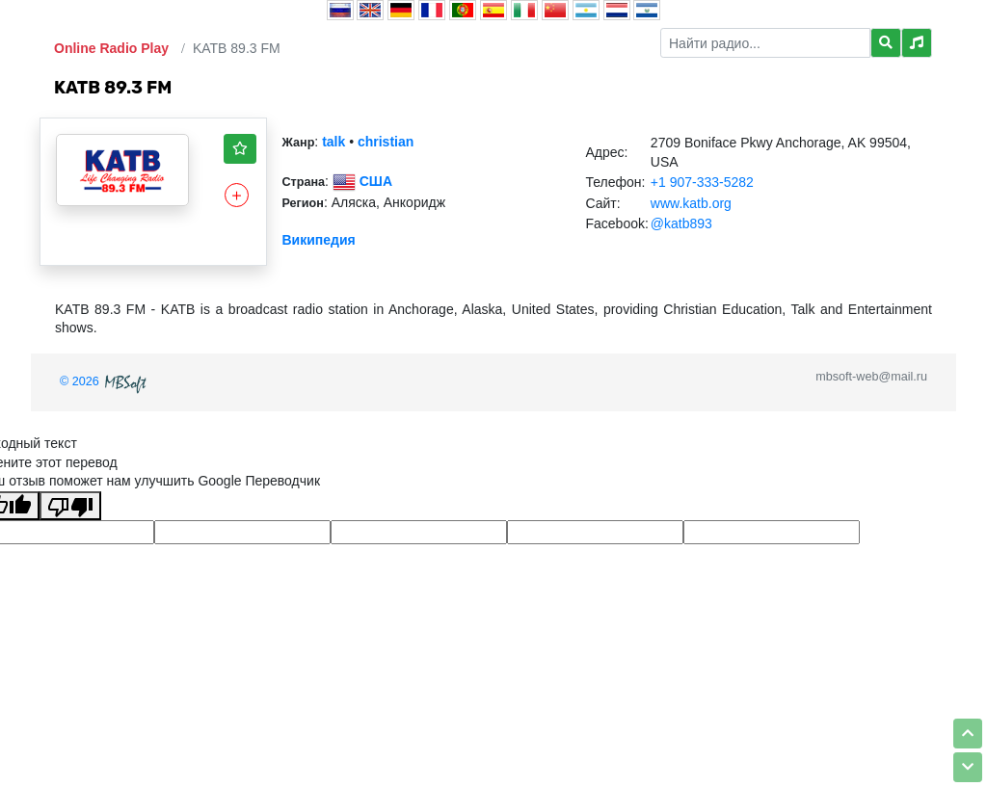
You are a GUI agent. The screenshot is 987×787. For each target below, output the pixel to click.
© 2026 (105, 381)
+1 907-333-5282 (702, 182)
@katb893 (681, 223)
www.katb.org (691, 203)
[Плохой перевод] (70, 505)
